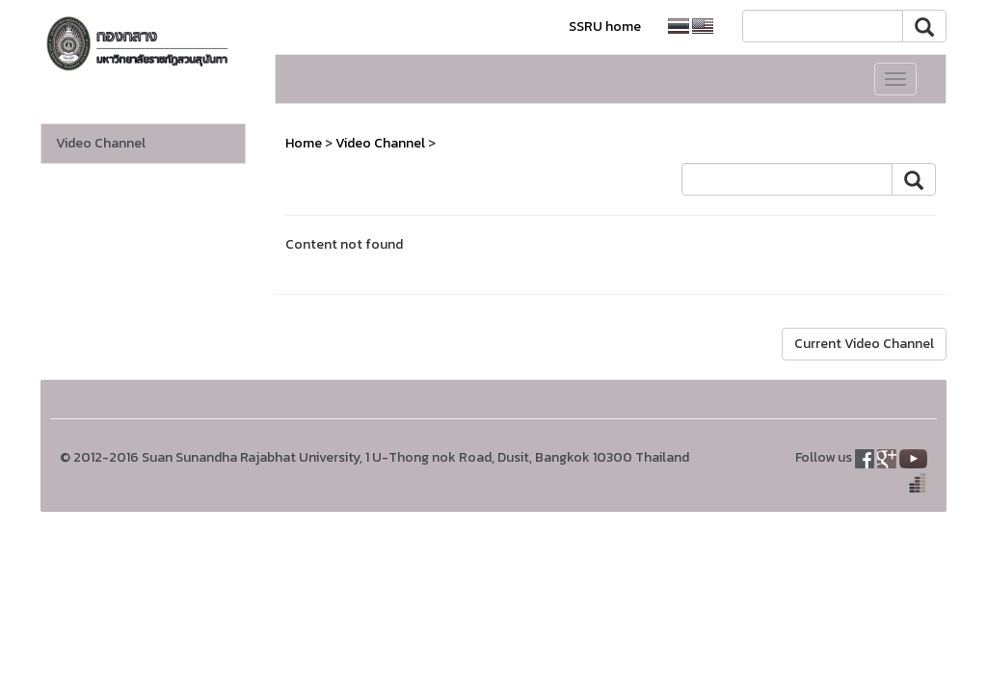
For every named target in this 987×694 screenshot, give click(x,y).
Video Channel (101, 143)
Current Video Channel (864, 344)
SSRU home (605, 26)
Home (303, 143)
